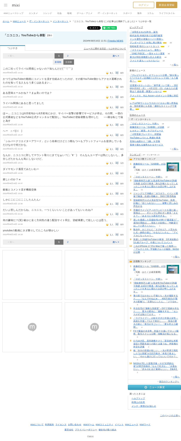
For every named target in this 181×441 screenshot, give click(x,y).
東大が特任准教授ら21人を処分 (145, 57)
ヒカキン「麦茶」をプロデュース (146, 130)
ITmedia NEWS (115, 41)
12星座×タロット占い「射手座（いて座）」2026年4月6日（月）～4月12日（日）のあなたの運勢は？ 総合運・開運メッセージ (154, 88)
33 (171, 43)
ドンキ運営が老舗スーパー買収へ (146, 39)
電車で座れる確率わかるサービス (146, 145)
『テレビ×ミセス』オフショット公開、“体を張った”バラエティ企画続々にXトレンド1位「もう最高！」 (154, 78)
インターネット (60, 21)
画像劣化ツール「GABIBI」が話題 (147, 127)
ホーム (6, 21)
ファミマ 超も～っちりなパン (145, 60)
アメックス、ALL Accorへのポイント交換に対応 (154, 95)
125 (167, 39)
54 (165, 138)
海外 (139, 13)
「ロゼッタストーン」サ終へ (144, 123)
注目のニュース (137, 115)
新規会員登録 (166, 5)
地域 (69, 13)
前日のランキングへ (169, 381)
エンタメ (33, 13)
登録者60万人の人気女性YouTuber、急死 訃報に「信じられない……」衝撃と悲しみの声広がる (155, 203)
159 (165, 50)
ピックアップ (136, 27)
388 (165, 134)
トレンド (47, 13)
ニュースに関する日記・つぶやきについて (105, 48)
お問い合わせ (74, 424)
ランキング (135, 154)
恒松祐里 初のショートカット (145, 46)
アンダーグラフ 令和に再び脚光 (146, 42)
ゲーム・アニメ (84, 13)
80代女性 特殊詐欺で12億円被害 (146, 35)
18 (164, 61)
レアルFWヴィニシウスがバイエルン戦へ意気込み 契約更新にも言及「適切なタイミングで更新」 (154, 106)
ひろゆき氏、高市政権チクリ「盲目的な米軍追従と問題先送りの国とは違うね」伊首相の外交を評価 (155, 344)
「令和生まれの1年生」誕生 (144, 32)
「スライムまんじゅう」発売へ (145, 50)
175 (161, 32)
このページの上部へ (170, 415)
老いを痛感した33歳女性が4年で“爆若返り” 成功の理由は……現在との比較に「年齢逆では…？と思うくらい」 (156, 223)
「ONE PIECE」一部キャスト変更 (147, 53)
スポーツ (127, 13)
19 (163, 124)
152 (167, 131)
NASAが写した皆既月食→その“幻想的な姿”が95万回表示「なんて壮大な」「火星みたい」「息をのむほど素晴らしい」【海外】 (155, 366)
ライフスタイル (167, 13)
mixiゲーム (88, 424)
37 (168, 127)
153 (166, 36)
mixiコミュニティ (104, 424)
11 (142, 190)
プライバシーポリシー (86, 429)
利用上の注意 (138, 402)
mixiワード (145, 424)
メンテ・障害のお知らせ (144, 406)
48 (169, 54)
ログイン (143, 5)
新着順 (58, 62)
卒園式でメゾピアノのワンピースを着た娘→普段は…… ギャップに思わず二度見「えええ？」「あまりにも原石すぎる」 (155, 213)
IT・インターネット (108, 13)
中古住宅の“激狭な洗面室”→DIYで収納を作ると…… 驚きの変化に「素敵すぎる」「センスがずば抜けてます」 (156, 311)
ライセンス (61, 424)
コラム (150, 13)
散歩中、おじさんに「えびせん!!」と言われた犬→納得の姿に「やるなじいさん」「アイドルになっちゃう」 (155, 232)
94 (164, 141)
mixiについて (37, 424)
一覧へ (175, 64)
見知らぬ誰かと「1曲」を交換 (145, 141)
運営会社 (68, 429)
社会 (59, 13)
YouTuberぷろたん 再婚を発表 (145, 138)
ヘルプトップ (138, 398)
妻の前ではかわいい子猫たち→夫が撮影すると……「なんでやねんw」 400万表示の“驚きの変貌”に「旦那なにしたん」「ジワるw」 (155, 298)
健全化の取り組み (108, 429)
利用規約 (49, 424)
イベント (119, 424)
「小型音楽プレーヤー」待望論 (145, 134)
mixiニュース (19, 21)
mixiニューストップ (14, 13)
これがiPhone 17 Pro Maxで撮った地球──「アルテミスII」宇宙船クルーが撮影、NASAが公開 (156, 249)
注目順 (68, 62)
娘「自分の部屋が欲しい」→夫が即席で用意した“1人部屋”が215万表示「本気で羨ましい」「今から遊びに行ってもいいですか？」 (155, 353)
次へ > (116, 56)
